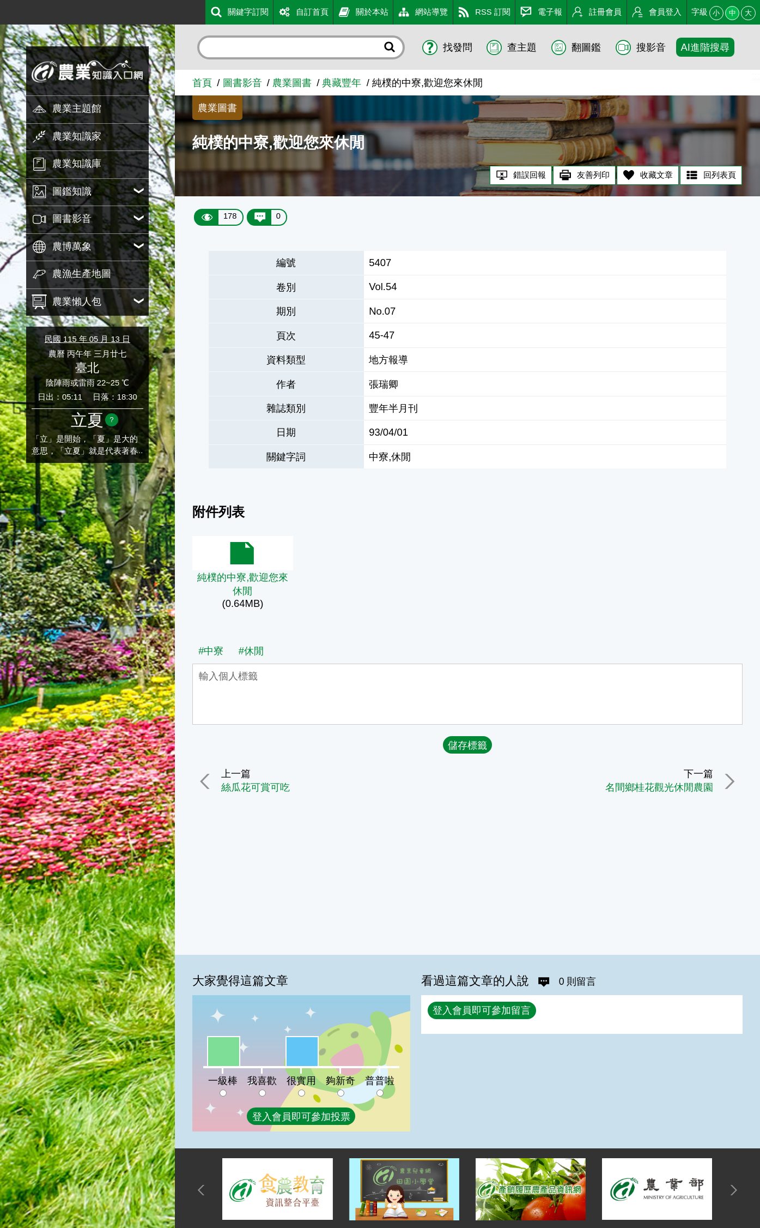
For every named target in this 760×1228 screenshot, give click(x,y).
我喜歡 (262, 1080)
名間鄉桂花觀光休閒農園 (659, 787)
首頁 (202, 82)
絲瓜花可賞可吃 (256, 787)
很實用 (301, 1080)
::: (4, 10)
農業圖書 (292, 82)
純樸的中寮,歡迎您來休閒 (242, 584)
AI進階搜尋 (705, 47)
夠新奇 (340, 1080)
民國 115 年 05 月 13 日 (87, 339)
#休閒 (251, 651)
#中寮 (210, 651)
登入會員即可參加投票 (301, 1116)
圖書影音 (242, 82)
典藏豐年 (341, 82)
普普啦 (379, 1080)
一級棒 (223, 1080)
